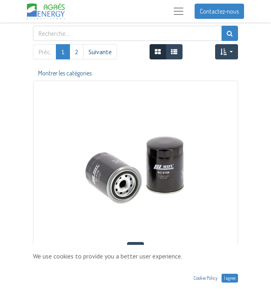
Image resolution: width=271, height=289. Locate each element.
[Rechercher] (230, 33)
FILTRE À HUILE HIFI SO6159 (135, 265)
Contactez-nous (219, 11)
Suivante (100, 52)
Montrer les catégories (65, 73)
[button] (226, 51)
